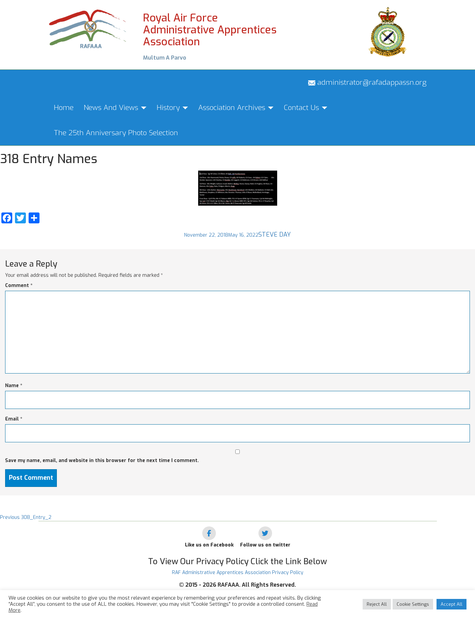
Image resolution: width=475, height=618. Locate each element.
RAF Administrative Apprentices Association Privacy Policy (237, 572)
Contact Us (305, 107)
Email (13, 419)
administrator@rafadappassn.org (367, 82)
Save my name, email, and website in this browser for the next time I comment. (102, 460)
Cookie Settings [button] (413, 604)
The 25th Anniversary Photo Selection (116, 133)
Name (13, 385)
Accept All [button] (451, 604)
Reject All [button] (377, 604)
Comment (18, 285)
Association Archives (235, 107)
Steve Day (274, 235)
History (172, 107)
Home (64, 107)
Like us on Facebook (209, 545)
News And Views (115, 107)
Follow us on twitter (265, 545)
